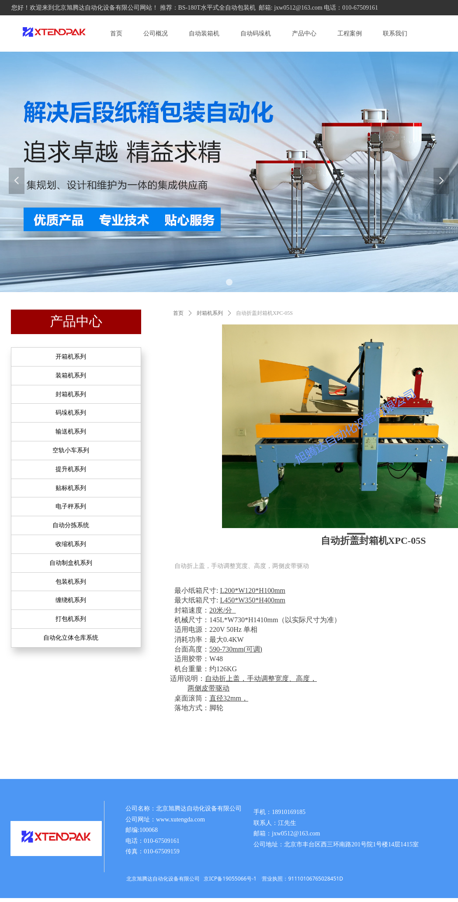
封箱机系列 (210, 313)
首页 (178, 313)
